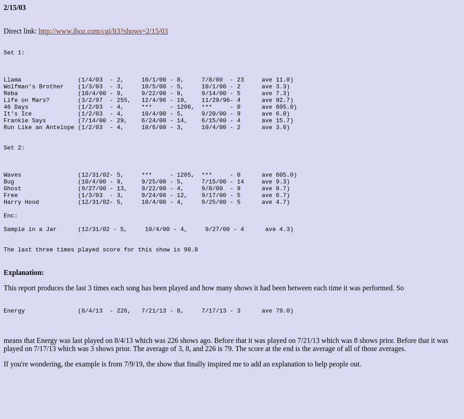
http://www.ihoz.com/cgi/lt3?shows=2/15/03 (103, 31)
